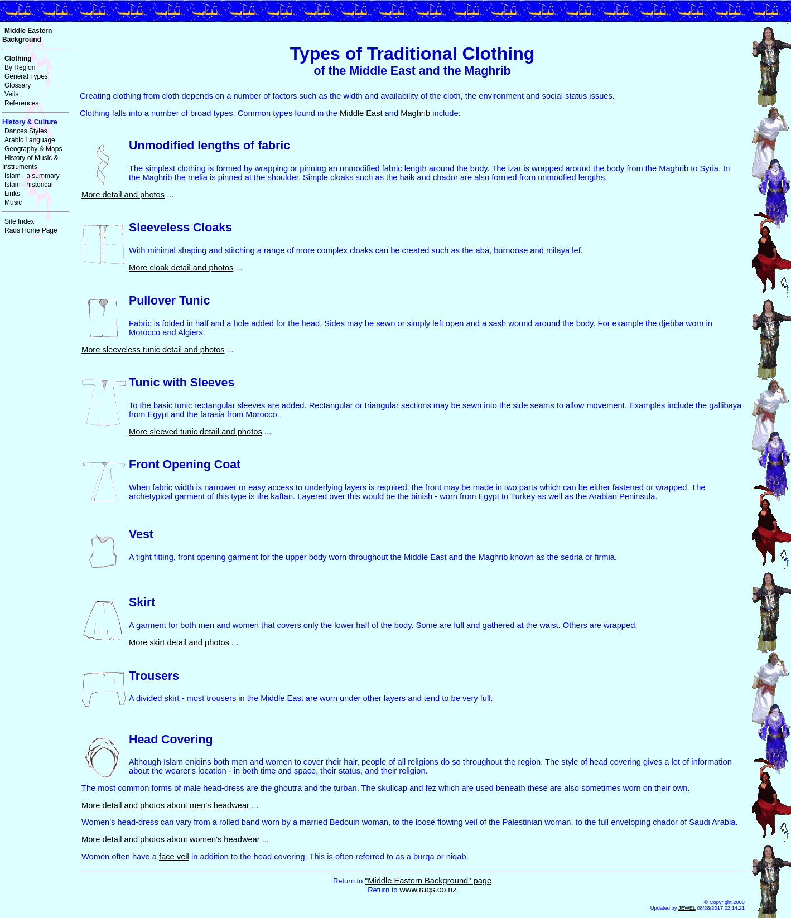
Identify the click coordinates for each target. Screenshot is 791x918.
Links (12, 193)
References (21, 103)
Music (13, 202)
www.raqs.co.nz (428, 889)
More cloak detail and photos (181, 267)
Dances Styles (25, 131)
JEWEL (687, 908)
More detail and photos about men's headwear (165, 805)
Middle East (361, 113)
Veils (11, 94)
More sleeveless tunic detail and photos (153, 349)
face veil (174, 856)
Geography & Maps (33, 149)
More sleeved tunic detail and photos (195, 431)
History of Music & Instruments (30, 162)
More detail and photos (123, 194)
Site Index (19, 221)
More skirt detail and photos (179, 642)
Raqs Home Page (30, 230)
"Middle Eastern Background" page (428, 880)
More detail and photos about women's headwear (170, 839)
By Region (19, 67)
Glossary (17, 85)
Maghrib (415, 113)
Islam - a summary (32, 176)
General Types (26, 76)
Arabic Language (29, 140)
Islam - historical (28, 185)
